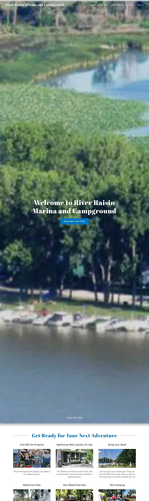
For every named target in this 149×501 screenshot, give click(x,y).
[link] (39, 5)
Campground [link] (117, 5)
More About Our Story (74, 221)
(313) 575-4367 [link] (74, 417)
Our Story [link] (103, 5)
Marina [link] (130, 5)
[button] (140, 5)
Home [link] (93, 5)
